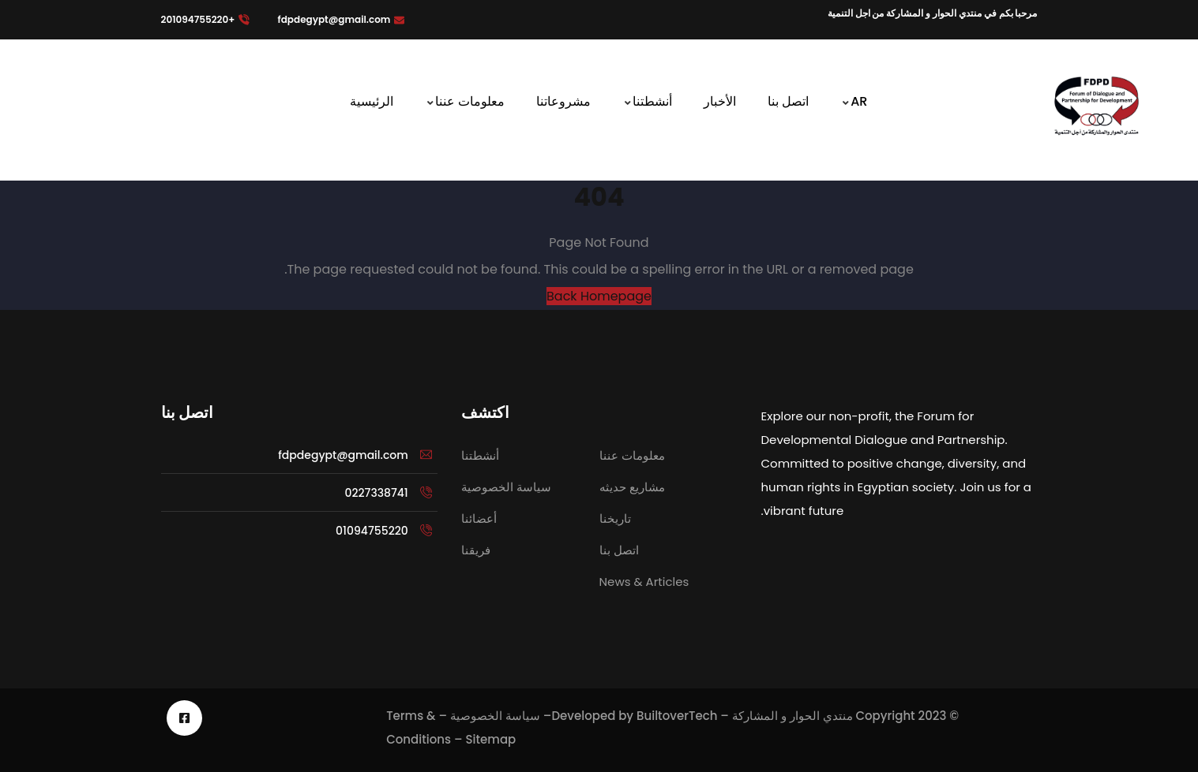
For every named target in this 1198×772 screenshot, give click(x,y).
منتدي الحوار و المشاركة (792, 715)
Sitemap (490, 739)
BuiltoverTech (677, 715)
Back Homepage (599, 296)
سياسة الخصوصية (495, 715)
